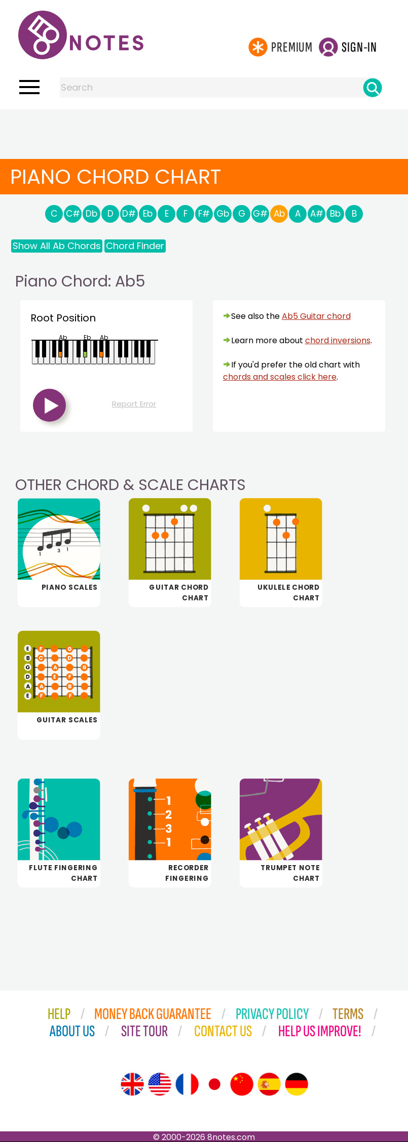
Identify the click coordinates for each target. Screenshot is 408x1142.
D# (129, 214)
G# (260, 214)
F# (204, 214)
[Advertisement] (204, 129)
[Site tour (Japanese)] (214, 1084)
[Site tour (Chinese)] (241, 1084)
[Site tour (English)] (132, 1084)
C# (73, 214)
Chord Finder (135, 245)
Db (91, 214)
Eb (148, 214)
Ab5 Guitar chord (316, 316)
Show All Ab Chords (57, 245)
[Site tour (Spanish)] (269, 1084)
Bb (335, 214)
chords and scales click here (280, 377)
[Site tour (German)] (296, 1084)
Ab (279, 214)
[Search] (372, 87)
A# (316, 214)
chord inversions (337, 340)
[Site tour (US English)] (159, 1084)
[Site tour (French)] (187, 1084)
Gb (222, 214)
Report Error (134, 403)
